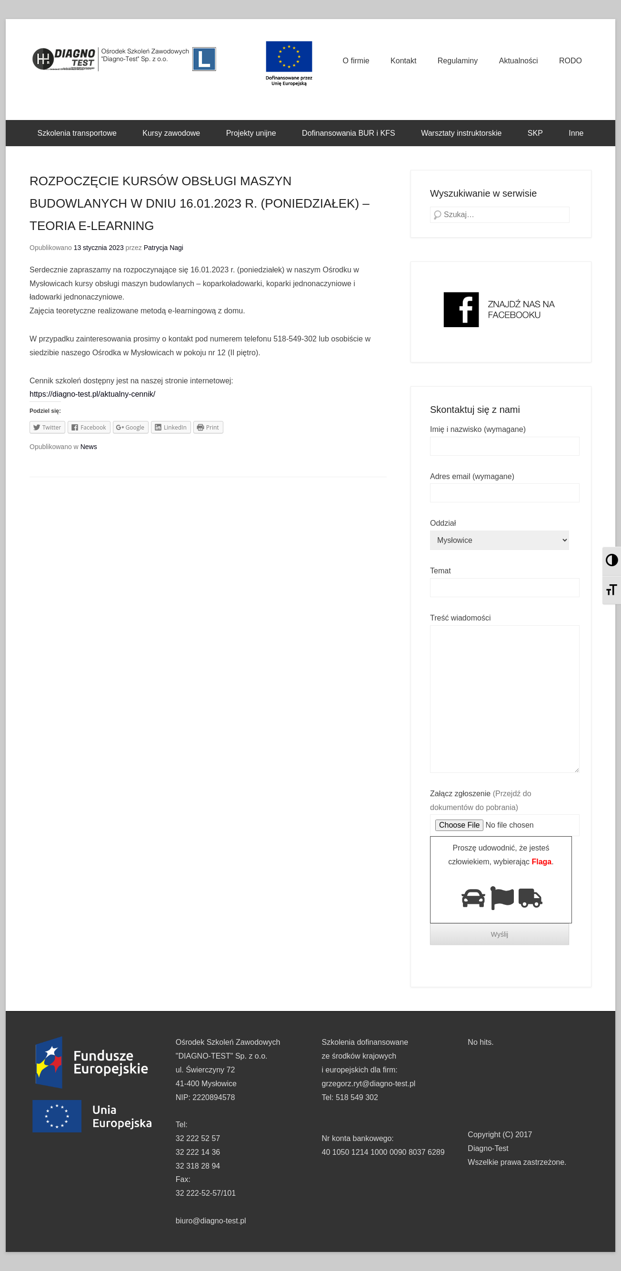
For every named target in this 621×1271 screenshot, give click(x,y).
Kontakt (403, 61)
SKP (535, 133)
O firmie (356, 61)
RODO (570, 61)
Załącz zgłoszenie (505, 810)
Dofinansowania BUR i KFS (348, 133)
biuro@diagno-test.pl (211, 1221)
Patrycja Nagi (163, 247)
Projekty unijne (251, 133)
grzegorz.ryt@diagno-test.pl (369, 1084)
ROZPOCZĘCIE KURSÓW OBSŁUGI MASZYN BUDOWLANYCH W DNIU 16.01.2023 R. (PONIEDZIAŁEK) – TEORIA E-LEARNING (200, 203)
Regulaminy (458, 61)
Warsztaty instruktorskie (461, 133)
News (88, 446)
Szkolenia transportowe (77, 133)
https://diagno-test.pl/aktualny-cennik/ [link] (92, 394)
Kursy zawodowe (171, 133)
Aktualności (518, 61)
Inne (576, 133)
